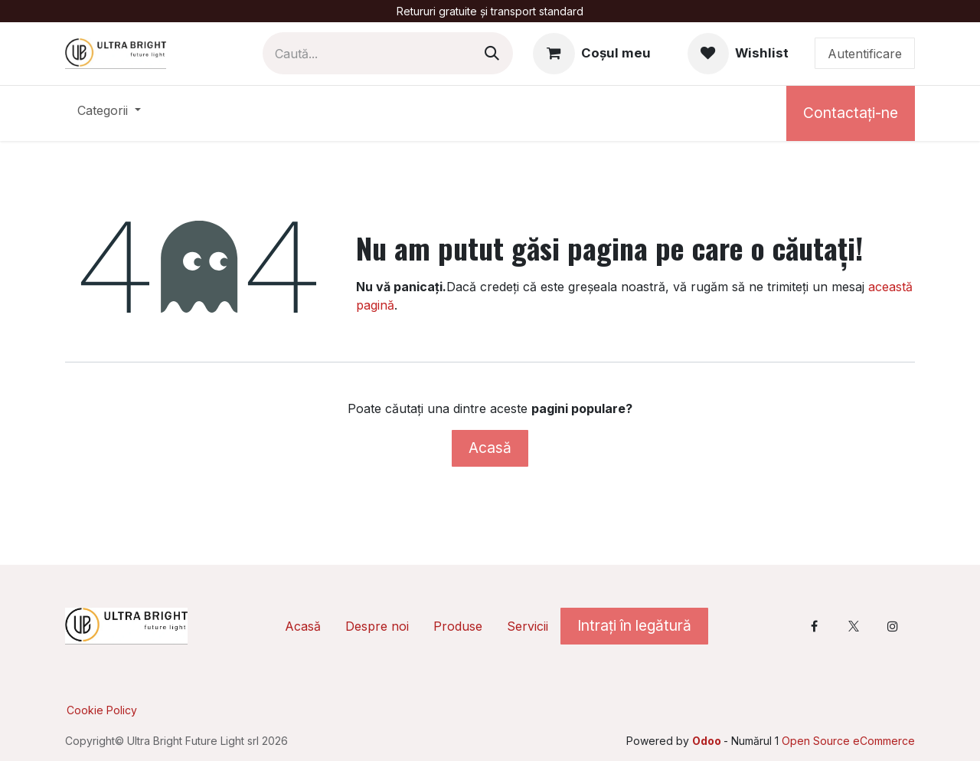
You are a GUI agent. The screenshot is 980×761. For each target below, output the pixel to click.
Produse (457, 626)
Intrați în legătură (634, 625)
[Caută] (492, 53)
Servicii (527, 626)
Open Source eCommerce (848, 740)
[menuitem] (109, 113)
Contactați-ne (850, 112)
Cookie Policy (102, 710)
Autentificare (865, 53)
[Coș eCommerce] (591, 53)
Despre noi (377, 626)
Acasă (490, 447)
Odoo (708, 740)
